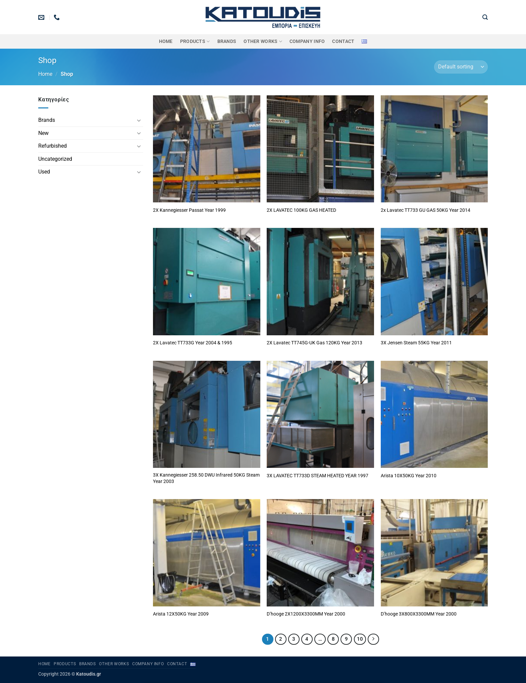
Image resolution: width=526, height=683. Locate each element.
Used (44, 171)
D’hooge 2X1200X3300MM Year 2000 (306, 614)
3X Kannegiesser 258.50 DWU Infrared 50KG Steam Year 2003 (206, 478)
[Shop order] (461, 67)
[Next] (373, 639)
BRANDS (226, 41)
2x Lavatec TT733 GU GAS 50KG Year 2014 (425, 210)
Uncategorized (55, 159)
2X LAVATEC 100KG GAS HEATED (301, 210)
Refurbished (52, 146)
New (43, 133)
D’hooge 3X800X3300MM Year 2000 (419, 614)
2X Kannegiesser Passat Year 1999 (189, 210)
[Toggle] (139, 120)
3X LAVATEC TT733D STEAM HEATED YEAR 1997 (317, 476)
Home (166, 41)
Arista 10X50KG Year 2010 (408, 476)
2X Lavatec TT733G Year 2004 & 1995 (192, 343)
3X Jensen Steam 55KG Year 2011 (416, 343)
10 (360, 639)
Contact (343, 41)
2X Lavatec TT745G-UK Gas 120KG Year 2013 (314, 343)
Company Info (307, 41)
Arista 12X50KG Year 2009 (181, 614)
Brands (46, 120)
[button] (485, 17)
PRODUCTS (195, 41)
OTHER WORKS (263, 41)
